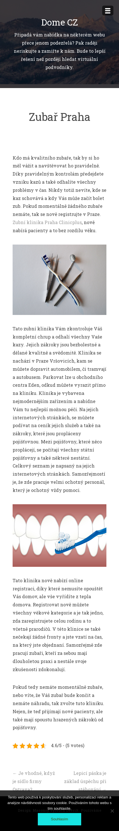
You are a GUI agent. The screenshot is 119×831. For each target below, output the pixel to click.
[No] (112, 811)
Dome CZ (59, 22)
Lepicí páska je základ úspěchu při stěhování (85, 781)
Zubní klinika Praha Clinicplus (47, 222)
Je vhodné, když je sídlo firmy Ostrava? (34, 781)
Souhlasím (59, 819)
